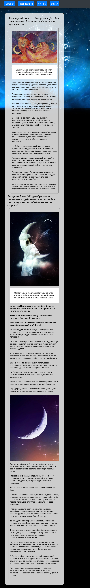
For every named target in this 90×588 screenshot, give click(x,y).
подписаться (26, 3)
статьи (54, 3)
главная (10, 3)
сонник (42, 3)
